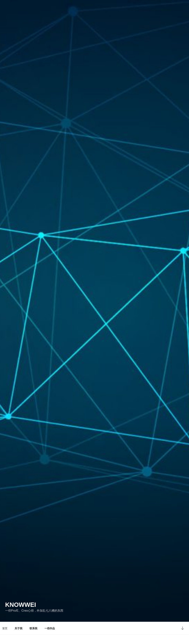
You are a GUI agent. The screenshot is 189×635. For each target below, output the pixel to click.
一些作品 (49, 628)
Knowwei (20, 604)
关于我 (18, 628)
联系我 (33, 628)
